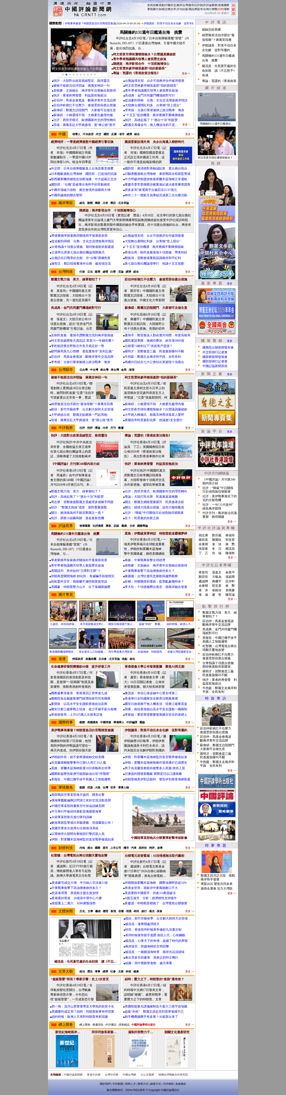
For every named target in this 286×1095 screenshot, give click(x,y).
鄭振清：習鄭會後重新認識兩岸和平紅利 (153, 258)
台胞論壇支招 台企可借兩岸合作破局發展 (154, 80)
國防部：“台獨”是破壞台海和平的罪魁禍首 (80, 184)
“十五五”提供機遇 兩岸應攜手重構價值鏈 (154, 115)
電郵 (226, 9)
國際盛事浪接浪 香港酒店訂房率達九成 (79, 693)
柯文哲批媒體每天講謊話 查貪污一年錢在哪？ (82, 340)
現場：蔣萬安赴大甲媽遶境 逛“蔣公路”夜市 (84, 125)
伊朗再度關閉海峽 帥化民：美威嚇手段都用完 (82, 576)
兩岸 (179, 5)
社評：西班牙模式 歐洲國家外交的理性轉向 (84, 120)
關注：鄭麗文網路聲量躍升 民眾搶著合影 (154, 502)
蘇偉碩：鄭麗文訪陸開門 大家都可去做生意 (84, 110)
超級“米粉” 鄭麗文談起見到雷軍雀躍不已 (154, 1011)
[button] (63, 74)
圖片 (155, 9)
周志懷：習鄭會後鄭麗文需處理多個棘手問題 (82, 502)
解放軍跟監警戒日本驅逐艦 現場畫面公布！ (82, 822)
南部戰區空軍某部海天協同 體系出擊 (78, 794)
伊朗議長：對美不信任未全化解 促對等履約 (173, 23)
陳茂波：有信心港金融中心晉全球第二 (151, 693)
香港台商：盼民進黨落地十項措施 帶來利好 (156, 252)
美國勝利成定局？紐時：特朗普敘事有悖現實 (83, 1011)
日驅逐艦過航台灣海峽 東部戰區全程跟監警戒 (157, 174)
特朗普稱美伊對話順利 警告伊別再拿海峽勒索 (157, 779)
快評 (203, 5)
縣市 (191, 5)
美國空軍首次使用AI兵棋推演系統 (75, 828)
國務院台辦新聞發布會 (218, 347)
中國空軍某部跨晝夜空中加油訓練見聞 (78, 806)
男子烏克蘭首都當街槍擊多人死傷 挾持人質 (155, 768)
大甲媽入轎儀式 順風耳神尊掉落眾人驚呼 (154, 414)
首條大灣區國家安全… (180, 651)
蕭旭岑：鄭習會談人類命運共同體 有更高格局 (157, 335)
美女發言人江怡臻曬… (92, 651)
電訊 (191, 9)
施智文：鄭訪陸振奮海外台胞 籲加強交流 (81, 263)
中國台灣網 (129, 1074)
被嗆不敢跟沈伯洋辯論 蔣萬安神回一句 (81, 85)
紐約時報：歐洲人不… (180, 624)
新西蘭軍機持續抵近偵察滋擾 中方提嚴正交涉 (84, 179)
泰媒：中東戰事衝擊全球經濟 (145, 560)
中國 (167, 5)
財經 (161, 9)
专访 (203, 9)
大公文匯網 (147, 1074)
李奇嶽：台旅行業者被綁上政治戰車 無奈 (154, 110)
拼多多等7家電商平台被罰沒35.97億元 (151, 190)
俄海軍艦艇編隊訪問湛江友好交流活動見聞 (81, 800)
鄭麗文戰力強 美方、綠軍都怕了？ (76, 491)
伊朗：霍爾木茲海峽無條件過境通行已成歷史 (156, 762)
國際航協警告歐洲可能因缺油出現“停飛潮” (80, 773)
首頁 (150, 5)
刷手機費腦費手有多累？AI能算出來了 (151, 1016)
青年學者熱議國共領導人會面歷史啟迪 (151, 90)
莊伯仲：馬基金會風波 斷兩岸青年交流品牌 (84, 100)
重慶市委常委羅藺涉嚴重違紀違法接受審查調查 (157, 184)
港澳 (220, 5)
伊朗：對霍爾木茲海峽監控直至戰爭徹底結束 (156, 757)
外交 (173, 5)
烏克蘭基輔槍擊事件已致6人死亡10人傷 (78, 762)
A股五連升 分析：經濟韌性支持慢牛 (151, 898)
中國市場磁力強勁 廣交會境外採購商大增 (80, 190)
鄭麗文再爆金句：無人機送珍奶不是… (151, 125)
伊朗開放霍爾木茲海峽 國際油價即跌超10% (156, 882)
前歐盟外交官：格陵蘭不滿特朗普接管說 (79, 581)
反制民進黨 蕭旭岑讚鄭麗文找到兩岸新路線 (82, 335)
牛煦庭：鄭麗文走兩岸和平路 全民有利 (153, 356)
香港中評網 (93, 1074)
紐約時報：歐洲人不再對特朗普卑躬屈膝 (80, 1016)
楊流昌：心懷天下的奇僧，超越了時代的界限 (156, 940)
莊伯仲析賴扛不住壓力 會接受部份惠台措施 (84, 105)
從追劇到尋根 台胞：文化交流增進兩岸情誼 (156, 100)
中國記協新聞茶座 (214, 366)
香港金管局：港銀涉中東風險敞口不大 (151, 888)
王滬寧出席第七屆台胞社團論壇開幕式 (78, 252)
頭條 (155, 5)
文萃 (173, 9)
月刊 (179, 9)
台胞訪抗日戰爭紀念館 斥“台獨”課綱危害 (80, 258)
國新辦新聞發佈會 (214, 357)
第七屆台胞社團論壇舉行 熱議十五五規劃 (154, 263)
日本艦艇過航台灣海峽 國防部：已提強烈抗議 (84, 174)
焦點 (161, 5)
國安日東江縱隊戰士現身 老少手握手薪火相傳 (84, 709)
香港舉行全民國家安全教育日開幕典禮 (151, 698)
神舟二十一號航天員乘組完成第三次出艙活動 (156, 195)
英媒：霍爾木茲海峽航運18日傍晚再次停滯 (81, 768)
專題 (197, 9)
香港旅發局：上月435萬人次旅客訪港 (77, 714)
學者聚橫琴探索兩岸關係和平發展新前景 (79, 235)
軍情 (150, 9)
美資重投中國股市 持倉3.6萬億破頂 (150, 893)
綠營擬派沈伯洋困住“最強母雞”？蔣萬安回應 (82, 404)
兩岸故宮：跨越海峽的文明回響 (147, 946)
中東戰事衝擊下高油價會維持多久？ (150, 571)
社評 (197, 5)
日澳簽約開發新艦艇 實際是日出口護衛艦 (153, 773)
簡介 (209, 9)
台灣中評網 (111, 1074)
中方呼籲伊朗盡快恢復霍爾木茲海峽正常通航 (156, 179)
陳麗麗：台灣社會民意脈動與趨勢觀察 (151, 576)
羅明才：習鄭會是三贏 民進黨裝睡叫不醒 (154, 351)
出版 (185, 9)
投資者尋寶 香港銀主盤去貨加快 (75, 893)
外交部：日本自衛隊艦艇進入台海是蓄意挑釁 (82, 168)
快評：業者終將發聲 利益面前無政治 (80, 95)
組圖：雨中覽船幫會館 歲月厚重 (148, 963)
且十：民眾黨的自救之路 (142, 518)
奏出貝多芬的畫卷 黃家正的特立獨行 (151, 957)
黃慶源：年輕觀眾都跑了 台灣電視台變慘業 (156, 903)
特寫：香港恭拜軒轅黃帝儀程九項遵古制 (153, 929)
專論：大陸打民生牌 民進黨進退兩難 (151, 496)
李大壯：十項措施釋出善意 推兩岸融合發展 (156, 587)
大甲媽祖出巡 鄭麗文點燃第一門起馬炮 (79, 414)
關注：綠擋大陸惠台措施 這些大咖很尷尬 (154, 507)
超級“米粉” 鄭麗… (151, 624)
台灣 (185, 5)
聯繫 (214, 9)
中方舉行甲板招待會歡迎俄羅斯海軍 (76, 811)
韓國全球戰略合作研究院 (173, 1074)
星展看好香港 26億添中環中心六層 (77, 898)
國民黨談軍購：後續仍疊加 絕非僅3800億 (154, 340)
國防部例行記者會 (214, 361)
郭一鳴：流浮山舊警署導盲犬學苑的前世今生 (83, 1006)
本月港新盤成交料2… (92, 624)
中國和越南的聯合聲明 (66, 195)
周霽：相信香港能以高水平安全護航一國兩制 (156, 709)
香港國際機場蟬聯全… (62, 651)
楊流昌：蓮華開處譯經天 (142, 924)
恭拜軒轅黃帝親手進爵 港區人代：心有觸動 (155, 935)
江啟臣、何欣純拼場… (63, 624)
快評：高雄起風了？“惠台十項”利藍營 (151, 120)
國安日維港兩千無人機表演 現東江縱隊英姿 (156, 704)
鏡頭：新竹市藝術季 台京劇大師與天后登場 (82, 409)
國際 (226, 5)
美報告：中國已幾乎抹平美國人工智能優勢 (81, 779)
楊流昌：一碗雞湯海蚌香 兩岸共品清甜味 (155, 952)
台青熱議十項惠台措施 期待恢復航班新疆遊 (82, 247)
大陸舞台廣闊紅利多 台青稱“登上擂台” (153, 105)
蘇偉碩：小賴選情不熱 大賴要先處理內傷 (83, 115)
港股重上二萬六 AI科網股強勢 (74, 903)
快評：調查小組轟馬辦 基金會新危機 (77, 518)
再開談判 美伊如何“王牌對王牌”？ (76, 571)
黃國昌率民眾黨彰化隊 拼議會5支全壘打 (154, 420)
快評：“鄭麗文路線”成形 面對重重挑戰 (79, 507)
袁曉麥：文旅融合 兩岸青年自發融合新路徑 (84, 90)
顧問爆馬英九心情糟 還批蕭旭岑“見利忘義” (82, 351)
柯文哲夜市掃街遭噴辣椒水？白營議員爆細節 (156, 409)
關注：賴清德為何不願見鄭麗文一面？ (77, 512)
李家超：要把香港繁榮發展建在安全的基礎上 (156, 714)
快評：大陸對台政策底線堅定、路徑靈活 (81, 80)
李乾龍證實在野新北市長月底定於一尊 (77, 346)
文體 (167, 9)
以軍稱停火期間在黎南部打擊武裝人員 (78, 834)
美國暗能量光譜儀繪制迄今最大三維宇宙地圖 (156, 1006)
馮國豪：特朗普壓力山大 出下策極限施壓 (80, 587)
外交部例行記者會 (214, 352)
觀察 (214, 5)
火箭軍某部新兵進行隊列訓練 (71, 817)
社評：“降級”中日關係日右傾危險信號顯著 (154, 512)
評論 (209, 5)
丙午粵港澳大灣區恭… (121, 651)
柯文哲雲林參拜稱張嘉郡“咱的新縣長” (151, 85)
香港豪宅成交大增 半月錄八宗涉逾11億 (80, 882)
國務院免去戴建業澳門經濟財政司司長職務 (80, 698)
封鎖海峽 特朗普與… (151, 651)
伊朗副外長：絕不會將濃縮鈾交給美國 (77, 757)
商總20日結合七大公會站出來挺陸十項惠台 (154, 362)
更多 (229, 283)
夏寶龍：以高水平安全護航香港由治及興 (79, 704)
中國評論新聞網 (73, 1074)
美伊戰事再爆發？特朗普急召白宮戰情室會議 (91, 23)
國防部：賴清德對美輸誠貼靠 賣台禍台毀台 (156, 168)
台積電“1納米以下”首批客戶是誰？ (149, 346)
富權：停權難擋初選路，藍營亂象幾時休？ (154, 581)
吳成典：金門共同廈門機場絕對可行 (150, 95)
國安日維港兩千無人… (121, 624)
